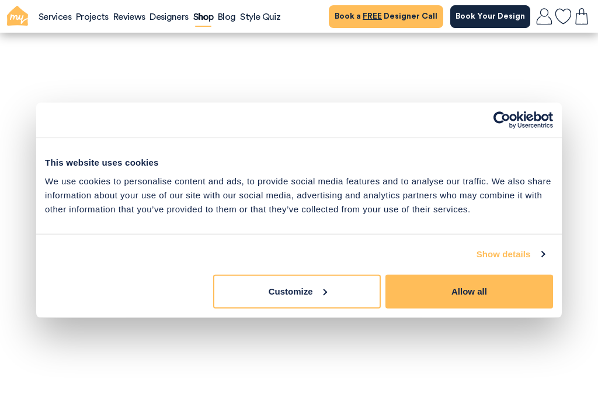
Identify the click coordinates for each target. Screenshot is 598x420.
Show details (504, 254)
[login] (544, 16)
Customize (298, 291)
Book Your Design (490, 16)
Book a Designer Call (386, 16)
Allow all (469, 291)
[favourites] (563, 16)
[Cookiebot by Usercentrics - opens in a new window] (502, 120)
